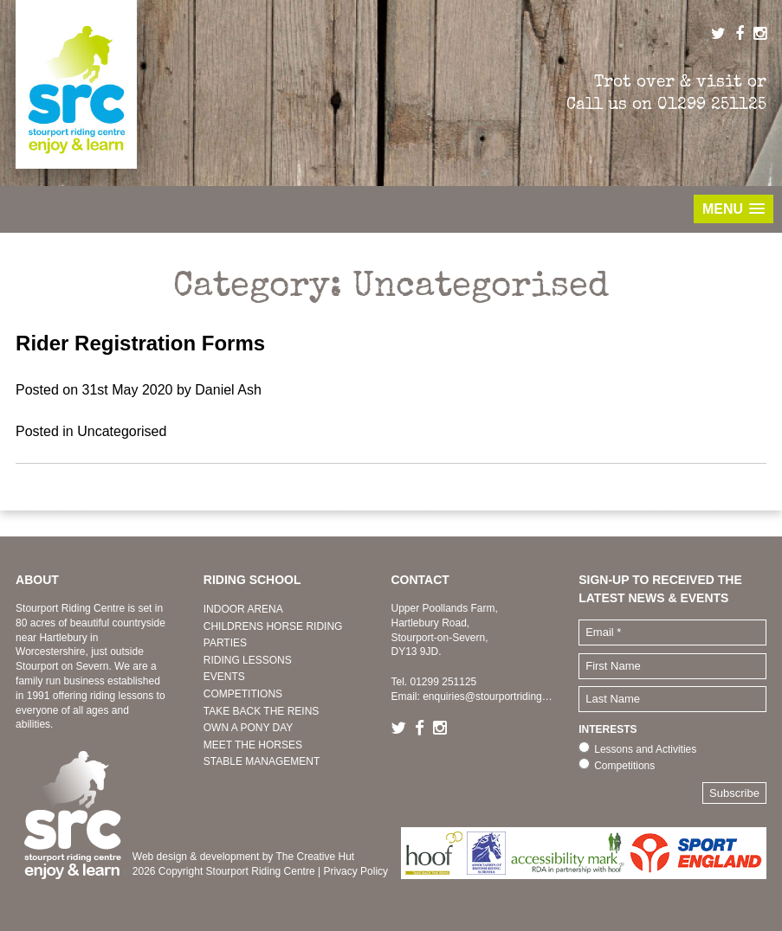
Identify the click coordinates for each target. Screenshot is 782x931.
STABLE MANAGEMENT (262, 761)
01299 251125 (711, 103)
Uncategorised (121, 431)
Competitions (624, 766)
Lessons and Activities (645, 749)
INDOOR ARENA (243, 609)
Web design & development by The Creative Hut (243, 857)
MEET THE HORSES (253, 745)
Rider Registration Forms (140, 343)
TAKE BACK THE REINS (262, 711)
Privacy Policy (355, 871)
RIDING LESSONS (248, 660)
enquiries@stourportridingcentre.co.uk (510, 696)
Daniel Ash (228, 389)
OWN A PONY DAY (249, 728)
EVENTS (224, 677)
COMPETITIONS (243, 694)
